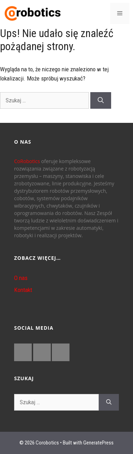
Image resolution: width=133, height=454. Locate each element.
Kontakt (23, 289)
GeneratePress (98, 443)
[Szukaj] (100, 100)
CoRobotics (27, 161)
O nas (21, 277)
